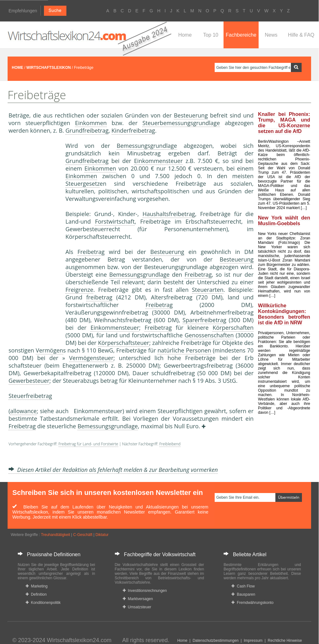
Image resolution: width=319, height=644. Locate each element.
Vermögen (49, 350)
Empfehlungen (23, 10)
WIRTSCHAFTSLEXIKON (48, 67)
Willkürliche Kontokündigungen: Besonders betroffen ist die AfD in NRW (284, 314)
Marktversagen (138, 599)
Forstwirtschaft (114, 221)
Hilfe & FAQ (301, 35)
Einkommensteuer (158, 161)
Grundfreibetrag (86, 130)
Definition (36, 594)
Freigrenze (79, 289)
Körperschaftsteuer (123, 342)
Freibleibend (170, 444)
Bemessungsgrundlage (147, 145)
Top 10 (210, 35)
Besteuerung (191, 115)
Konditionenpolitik (43, 602)
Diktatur (101, 535)
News (271, 35)
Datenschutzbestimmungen (215, 640)
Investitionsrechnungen (145, 590)
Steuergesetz (82, 183)
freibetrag (99, 297)
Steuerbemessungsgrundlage (181, 123)
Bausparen (243, 594)
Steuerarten (208, 289)
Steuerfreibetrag (30, 396)
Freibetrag (91, 252)
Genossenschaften (209, 335)
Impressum (253, 640)
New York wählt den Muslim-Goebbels (284, 220)
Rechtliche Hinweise (285, 640)
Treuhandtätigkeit (55, 535)
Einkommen (91, 123)
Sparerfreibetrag (204, 320)
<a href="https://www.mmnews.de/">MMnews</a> (34, 239)
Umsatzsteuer (137, 607)
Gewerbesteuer (29, 380)
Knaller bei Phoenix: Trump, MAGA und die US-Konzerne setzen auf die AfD (284, 122)
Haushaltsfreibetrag (169, 214)
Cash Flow (243, 586)
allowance (23, 411)
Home (185, 35)
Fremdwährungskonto (252, 602)
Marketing (36, 586)
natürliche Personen (184, 350)
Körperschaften (233, 327)
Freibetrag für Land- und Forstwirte (88, 444)
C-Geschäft (82, 535)
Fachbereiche (241, 35)
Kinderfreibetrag (133, 130)
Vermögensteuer (91, 358)
